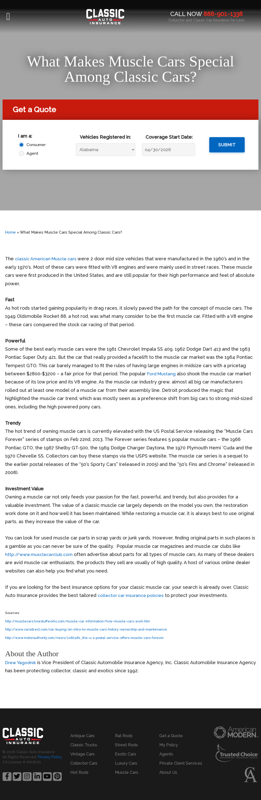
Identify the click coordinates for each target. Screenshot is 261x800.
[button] (8, 16)
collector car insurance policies (132, 595)
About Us (168, 772)
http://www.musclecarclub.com (39, 554)
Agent (32, 153)
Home (10, 232)
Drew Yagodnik (21, 662)
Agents (166, 754)
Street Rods (126, 744)
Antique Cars (82, 735)
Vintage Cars (82, 754)
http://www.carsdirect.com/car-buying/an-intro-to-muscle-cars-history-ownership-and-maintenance (90, 629)
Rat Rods (124, 735)
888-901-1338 (223, 14)
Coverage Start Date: (169, 137)
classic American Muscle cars (47, 258)
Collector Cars (83, 763)
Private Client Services (180, 763)
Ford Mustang (162, 373)
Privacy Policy (50, 757)
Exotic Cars (125, 754)
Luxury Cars (126, 763)
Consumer (35, 144)
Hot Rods (79, 772)
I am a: (25, 136)
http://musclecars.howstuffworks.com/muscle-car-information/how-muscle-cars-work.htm (82, 621)
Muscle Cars (126, 772)
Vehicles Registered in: (105, 137)
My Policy (168, 744)
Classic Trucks (83, 744)
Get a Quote (171, 735)
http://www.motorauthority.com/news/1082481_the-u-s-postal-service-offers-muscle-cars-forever (89, 638)
